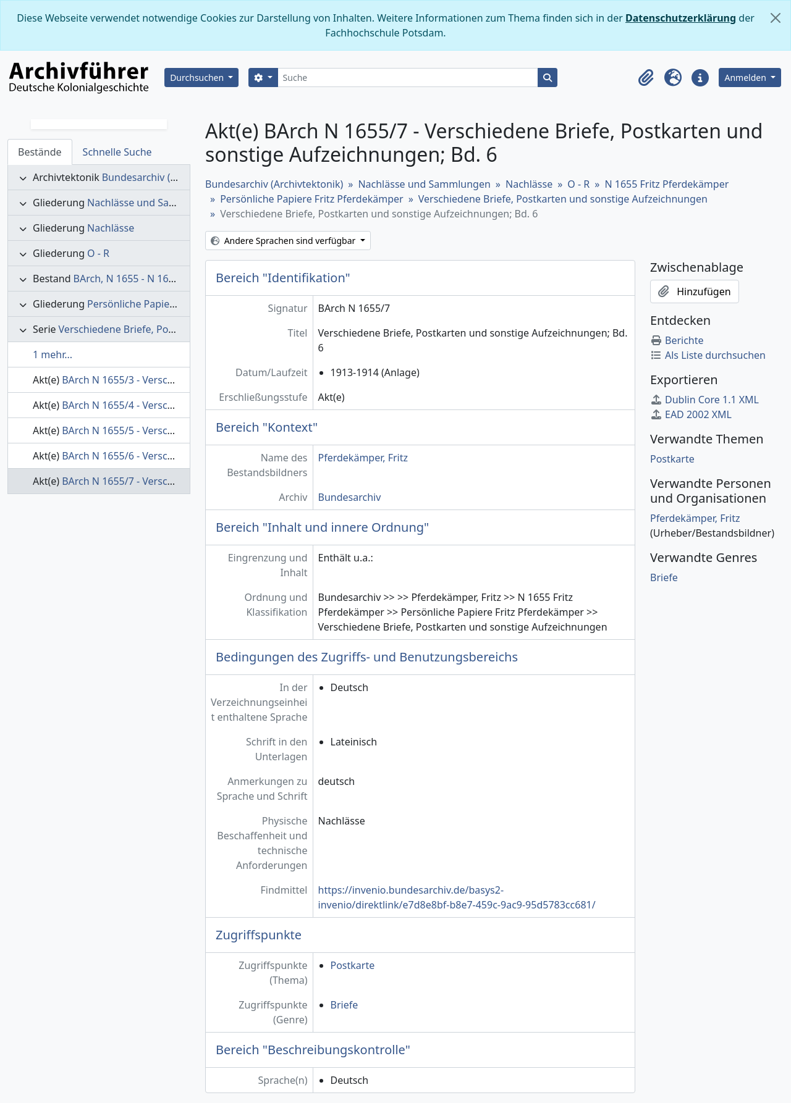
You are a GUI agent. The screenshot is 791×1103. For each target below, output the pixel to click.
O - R (98, 253)
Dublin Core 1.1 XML (704, 399)
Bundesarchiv (349, 497)
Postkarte (353, 965)
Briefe (344, 1005)
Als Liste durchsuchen (708, 355)
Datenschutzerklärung (680, 18)
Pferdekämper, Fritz (363, 457)
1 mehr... (52, 354)
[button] (645, 77)
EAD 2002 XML (691, 414)
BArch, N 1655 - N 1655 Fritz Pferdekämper (172, 278)
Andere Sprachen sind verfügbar (284, 240)
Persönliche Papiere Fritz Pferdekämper (178, 304)
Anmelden (746, 77)
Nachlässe (110, 228)
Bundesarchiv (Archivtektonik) (171, 177)
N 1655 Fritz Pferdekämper (666, 184)
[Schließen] (775, 18)
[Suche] (408, 77)
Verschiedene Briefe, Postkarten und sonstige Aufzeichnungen (563, 199)
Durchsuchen (198, 77)
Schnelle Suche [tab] (117, 152)
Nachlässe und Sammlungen (153, 202)
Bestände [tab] (40, 152)
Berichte (677, 340)
